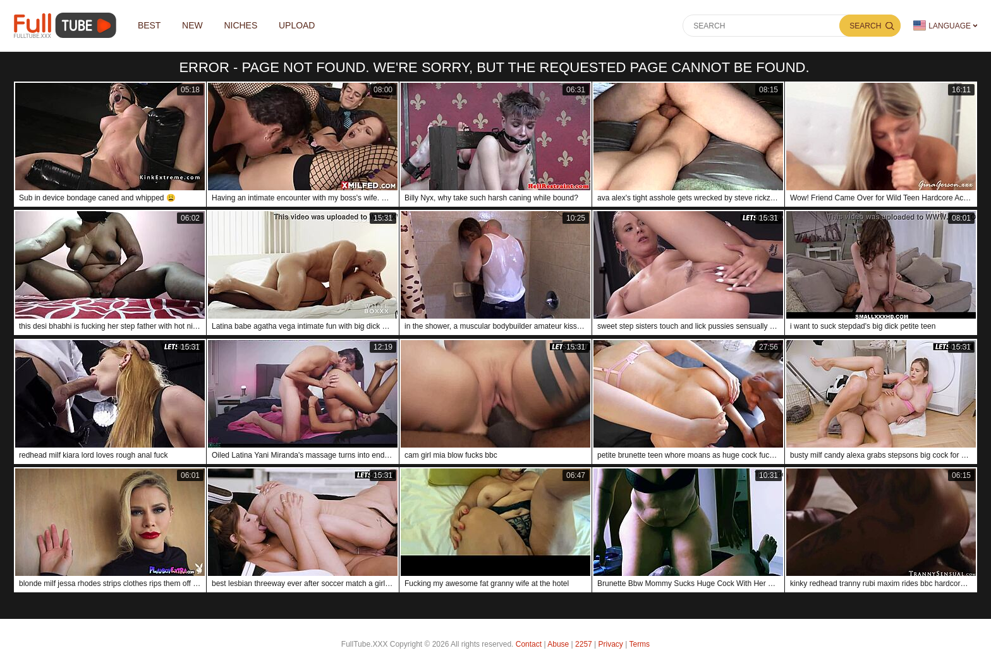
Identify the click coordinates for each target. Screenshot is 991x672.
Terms (639, 644)
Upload (297, 25)
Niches (241, 25)
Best (149, 25)
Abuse (558, 644)
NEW (193, 25)
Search (865, 25)
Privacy (611, 644)
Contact (529, 644)
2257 (583, 644)
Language (942, 26)
